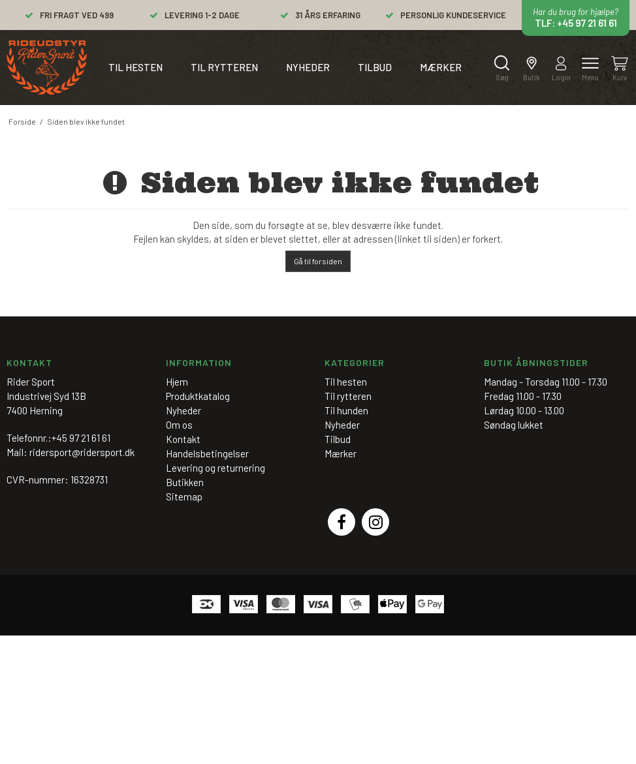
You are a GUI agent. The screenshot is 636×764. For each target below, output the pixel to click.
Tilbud (375, 67)
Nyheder (308, 67)
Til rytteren (224, 67)
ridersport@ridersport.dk (82, 452)
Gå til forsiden (318, 261)
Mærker (441, 67)
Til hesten (135, 67)
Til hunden (346, 410)
